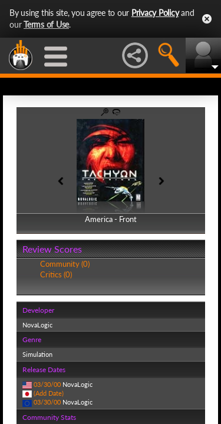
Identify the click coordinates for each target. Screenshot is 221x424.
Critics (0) (56, 274)
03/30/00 (47, 384)
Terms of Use (46, 24)
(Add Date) (49, 393)
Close (207, 19)
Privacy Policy (155, 13)
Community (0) (65, 264)
